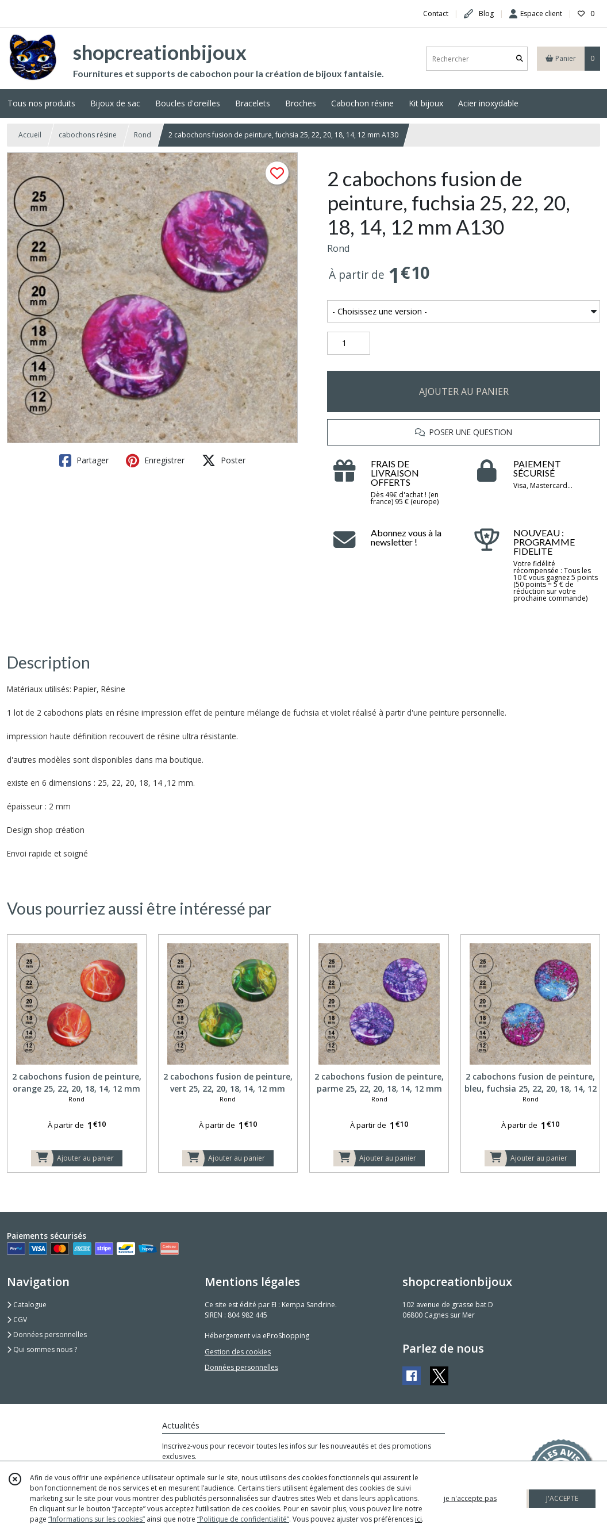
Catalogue (27, 1305)
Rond (142, 135)
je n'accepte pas (470, 1498)
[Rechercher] (519, 59)
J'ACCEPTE (562, 1498)
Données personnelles (47, 1334)
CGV (17, 1319)
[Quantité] (348, 343)
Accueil (29, 135)
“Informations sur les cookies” (96, 1519)
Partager (84, 460)
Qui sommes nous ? (42, 1349)
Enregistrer (155, 460)
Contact (435, 13)
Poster (223, 460)
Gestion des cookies (238, 1352)
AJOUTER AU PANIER (464, 391)
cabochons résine (88, 135)
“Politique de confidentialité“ (243, 1519)
